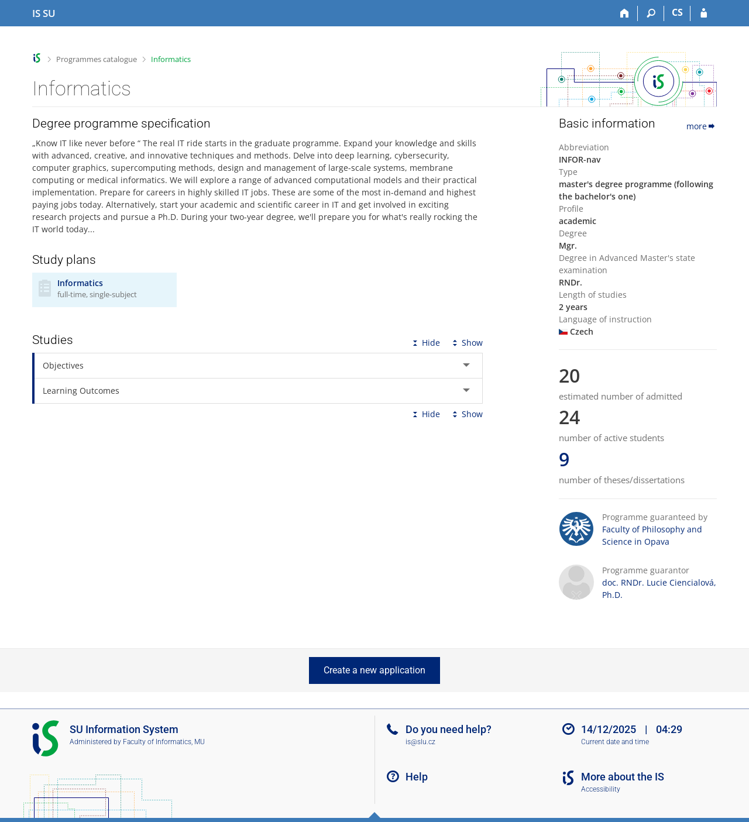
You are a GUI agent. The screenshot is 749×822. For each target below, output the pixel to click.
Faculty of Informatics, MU (164, 742)
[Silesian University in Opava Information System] (44, 13)
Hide (425, 342)
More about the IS (622, 777)
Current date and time (615, 742)
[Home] (624, 13)
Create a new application (374, 670)
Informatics (171, 59)
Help (417, 777)
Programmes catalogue (96, 59)
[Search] (651, 13)
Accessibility (600, 789)
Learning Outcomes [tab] (81, 390)
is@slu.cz (420, 742)
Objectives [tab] (63, 365)
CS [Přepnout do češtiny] (677, 12)
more (701, 126)
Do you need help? (449, 729)
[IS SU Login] (703, 13)
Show (466, 342)
